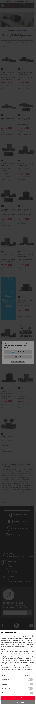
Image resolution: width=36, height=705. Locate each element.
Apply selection (18, 702)
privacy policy (27, 669)
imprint (5, 671)
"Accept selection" (15, 664)
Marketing (5, 684)
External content (7, 693)
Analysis (4, 679)
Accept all (18, 697)
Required (5, 675)
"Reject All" (19, 648)
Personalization (6, 688)
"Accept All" (8, 657)
